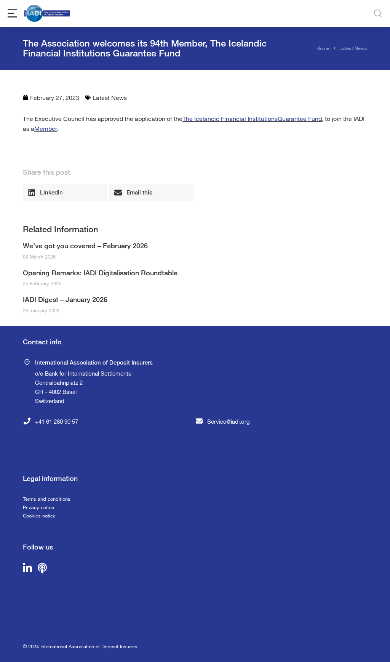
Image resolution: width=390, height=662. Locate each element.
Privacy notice (38, 507)
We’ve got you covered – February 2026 (85, 245)
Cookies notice (39, 516)
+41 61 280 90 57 (56, 421)
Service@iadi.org (228, 421)
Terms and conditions (46, 499)
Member (45, 128)
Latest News (110, 97)
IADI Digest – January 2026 (65, 299)
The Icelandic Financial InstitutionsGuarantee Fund (252, 118)
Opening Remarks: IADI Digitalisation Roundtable (100, 272)
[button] (65, 192)
